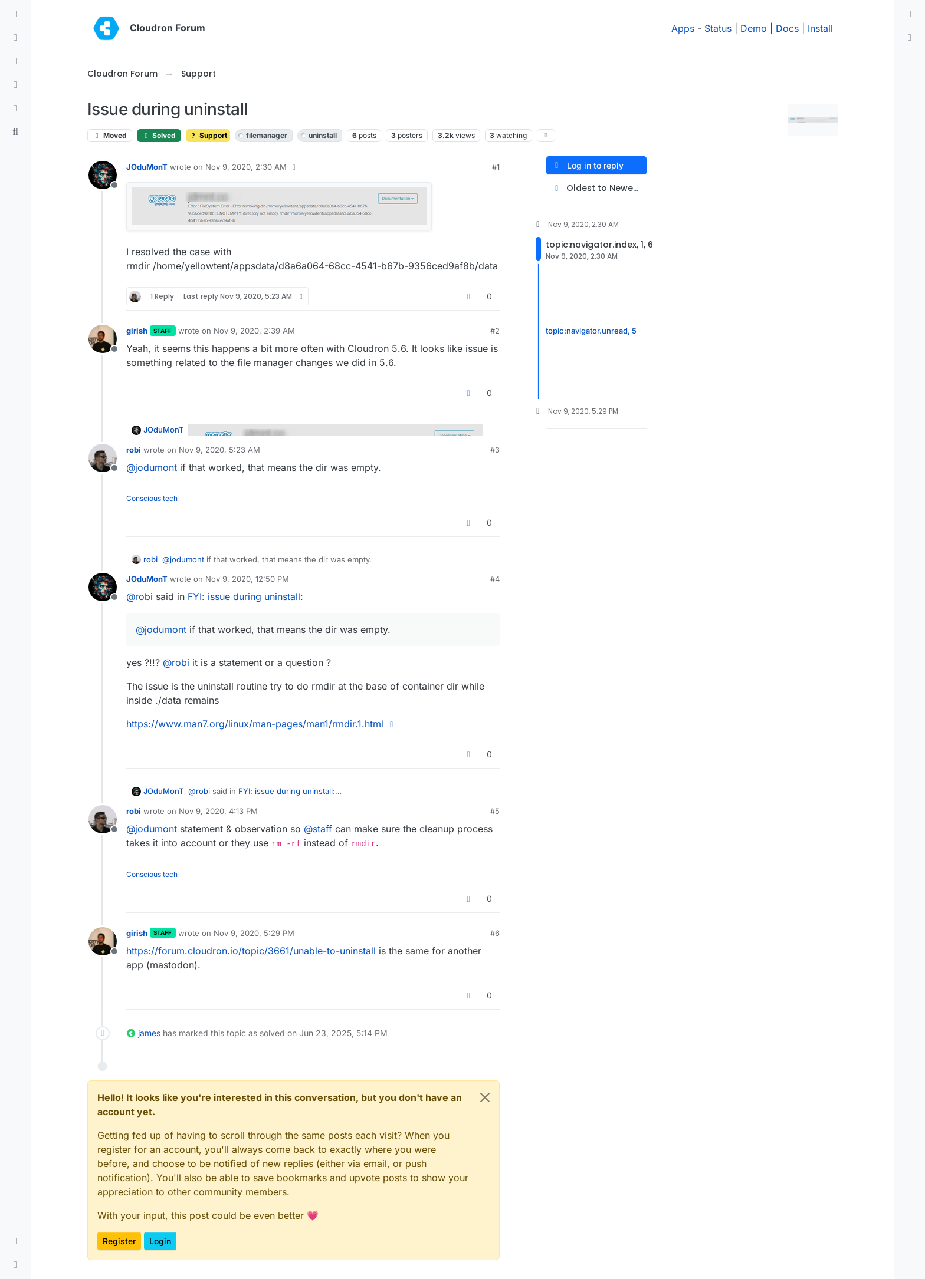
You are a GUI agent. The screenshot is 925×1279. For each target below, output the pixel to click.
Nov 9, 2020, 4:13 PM (218, 811)
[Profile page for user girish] (102, 339)
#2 (495, 330)
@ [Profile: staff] (318, 829)
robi (133, 449)
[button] (15, 1241)
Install (820, 28)
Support (208, 135)
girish (136, 330)
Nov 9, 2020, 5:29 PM (254, 933)
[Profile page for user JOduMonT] (102, 175)
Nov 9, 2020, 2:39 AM (254, 330)
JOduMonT (147, 167)
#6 (495, 933)
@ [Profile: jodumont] (151, 467)
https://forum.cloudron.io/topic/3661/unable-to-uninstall (251, 951)
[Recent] (15, 37)
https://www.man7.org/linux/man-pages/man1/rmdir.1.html (261, 724)
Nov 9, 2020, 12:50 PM (247, 579)
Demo (753, 28)
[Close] (485, 1097)
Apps (682, 28)
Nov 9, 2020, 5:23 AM (219, 449)
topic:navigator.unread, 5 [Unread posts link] (591, 331)
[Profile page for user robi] (102, 458)
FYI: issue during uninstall (244, 596)
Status (718, 28)
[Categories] (15, 14)
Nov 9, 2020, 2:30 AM (246, 167)
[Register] (909, 37)
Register (119, 1241)
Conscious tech (152, 498)
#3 (495, 449)
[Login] (909, 14)
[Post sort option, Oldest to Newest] (596, 188)
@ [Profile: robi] (139, 596)
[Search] (15, 132)
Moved (110, 135)
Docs (787, 28)
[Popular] (15, 84)
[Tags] (15, 61)
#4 (495, 579)
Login (160, 1241)
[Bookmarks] (15, 108)
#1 (496, 167)
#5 (495, 811)
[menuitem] (909, 14)
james (149, 1033)
